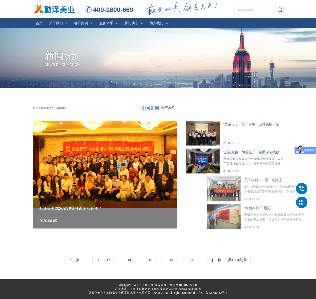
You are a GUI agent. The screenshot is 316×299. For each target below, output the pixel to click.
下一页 (216, 263)
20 (192, 263)
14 (129, 263)
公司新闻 (60, 108)
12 (108, 263)
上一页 (74, 263)
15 (140, 263)
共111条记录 (237, 263)
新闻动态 (46, 108)
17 (161, 263)
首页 (36, 108)
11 (97, 263)
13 (119, 263)
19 (182, 263)
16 (150, 263)
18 (171, 263)
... (87, 263)
